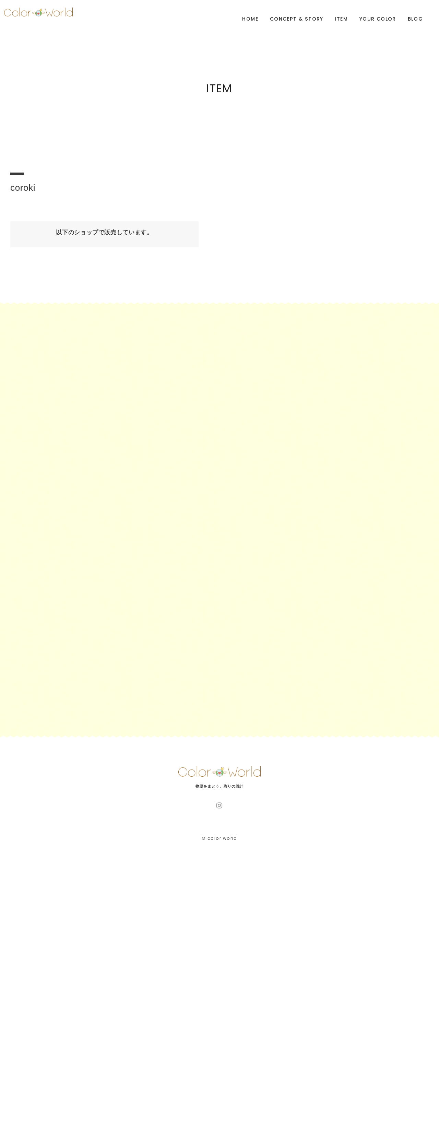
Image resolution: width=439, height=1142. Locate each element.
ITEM (341, 18)
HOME (250, 18)
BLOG (415, 18)
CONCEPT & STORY (296, 18)
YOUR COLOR (377, 18)
